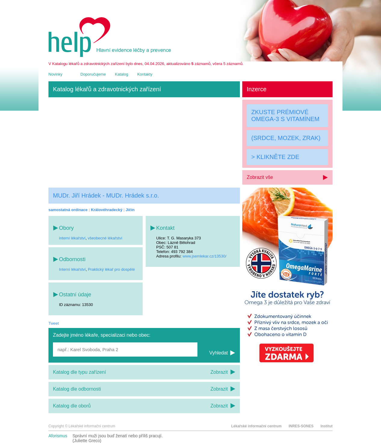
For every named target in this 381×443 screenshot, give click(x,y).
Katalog (121, 74)
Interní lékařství (72, 269)
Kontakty (145, 74)
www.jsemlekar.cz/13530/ (204, 256)
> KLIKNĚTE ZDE (275, 157)
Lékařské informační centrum (256, 426)
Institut (327, 426)
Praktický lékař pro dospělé (111, 269)
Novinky (55, 74)
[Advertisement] (144, 142)
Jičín (130, 209)
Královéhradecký (106, 209)
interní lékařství (72, 238)
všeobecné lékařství (105, 238)
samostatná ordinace (68, 209)
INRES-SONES (301, 426)
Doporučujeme (93, 74)
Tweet (53, 323)
